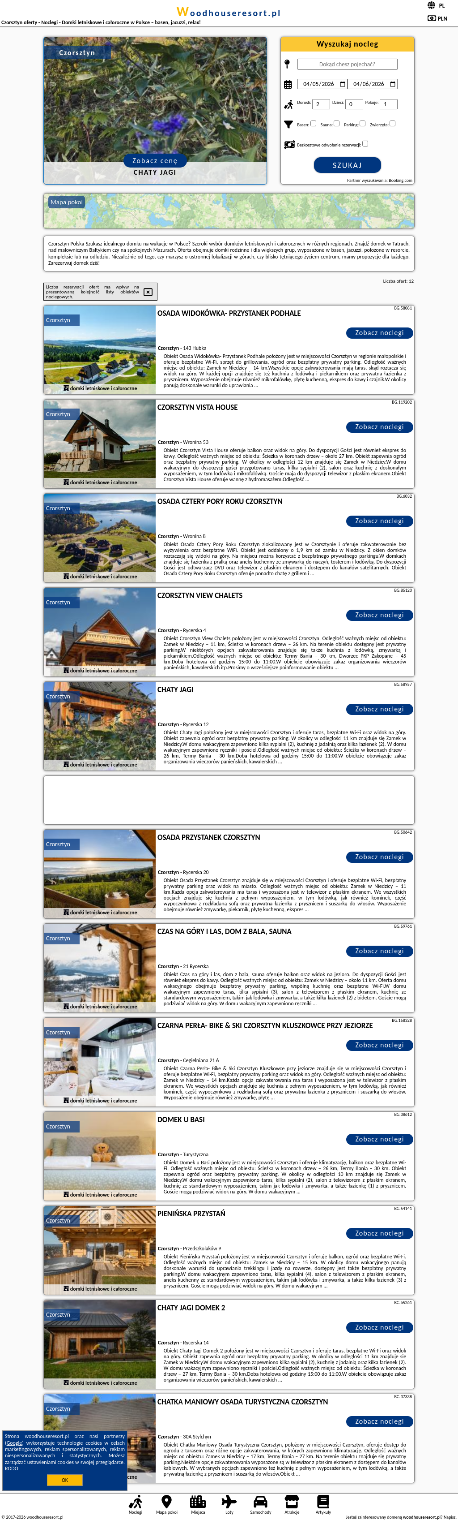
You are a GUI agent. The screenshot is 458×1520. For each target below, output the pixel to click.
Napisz (450, 1517)
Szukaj (347, 165)
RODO (11, 1468)
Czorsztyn (58, 320)
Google (14, 1443)
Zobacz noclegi (380, 332)
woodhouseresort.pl (229, 13)
